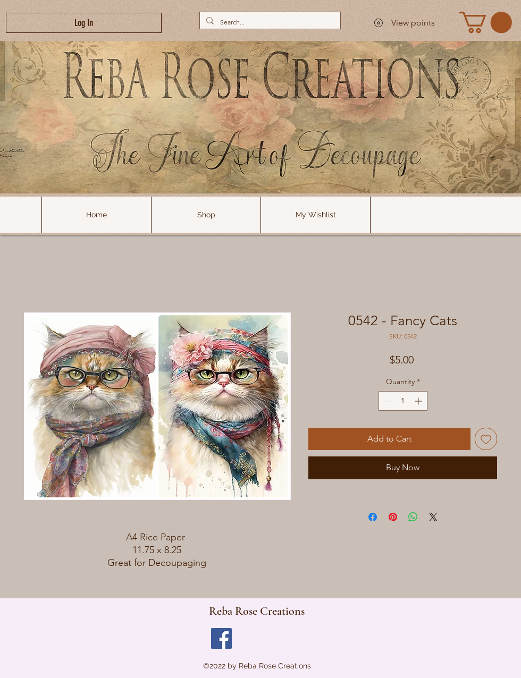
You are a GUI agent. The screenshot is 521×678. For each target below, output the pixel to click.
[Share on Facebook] (372, 517)
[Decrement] (386, 401)
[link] (485, 22)
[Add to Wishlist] (486, 439)
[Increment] (419, 401)
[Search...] (269, 22)
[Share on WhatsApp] (413, 517)
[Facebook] (221, 638)
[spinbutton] (403, 401)
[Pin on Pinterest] (392, 517)
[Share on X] (433, 517)
